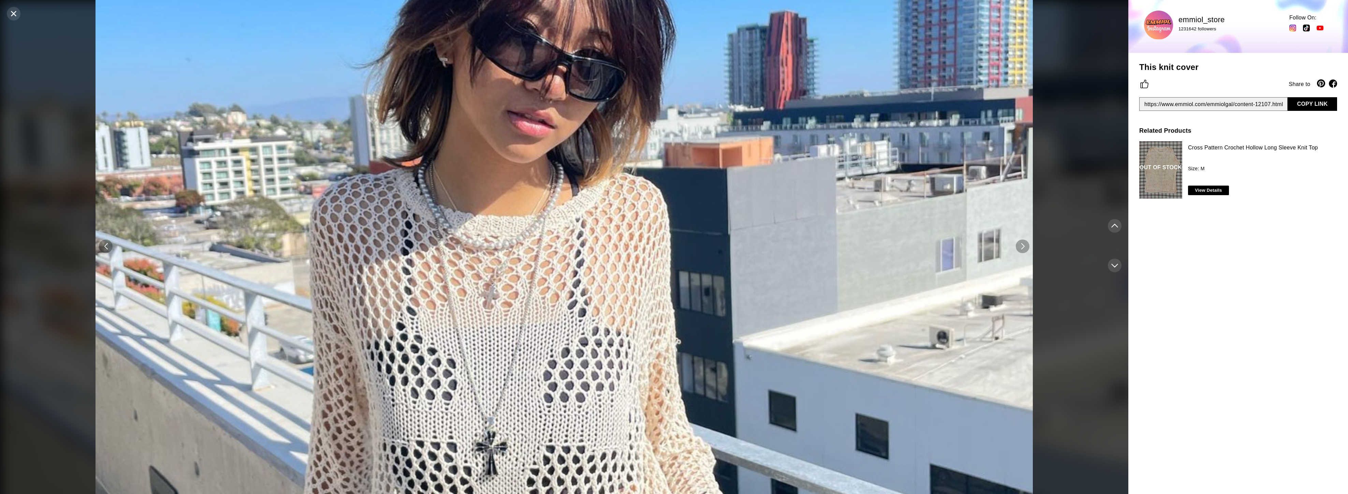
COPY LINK (1312, 104)
